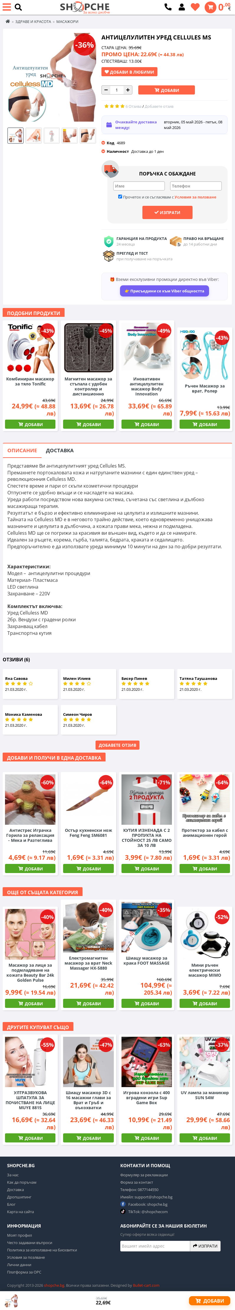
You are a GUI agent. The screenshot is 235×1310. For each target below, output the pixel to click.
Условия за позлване (26, 1257)
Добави (169, 90)
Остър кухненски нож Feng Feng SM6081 (88, 833)
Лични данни (19, 1264)
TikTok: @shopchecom (144, 1211)
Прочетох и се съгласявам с (167, 197)
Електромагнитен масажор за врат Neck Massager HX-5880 (88, 963)
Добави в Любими (129, 72)
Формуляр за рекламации (144, 1174)
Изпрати (167, 212)
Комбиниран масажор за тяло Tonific (30, 381)
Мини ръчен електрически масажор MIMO (204, 970)
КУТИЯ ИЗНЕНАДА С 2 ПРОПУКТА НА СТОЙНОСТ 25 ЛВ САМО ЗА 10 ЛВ (147, 838)
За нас (13, 1174)
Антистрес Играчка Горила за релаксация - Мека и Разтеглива (30, 835)
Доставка (60, 450)
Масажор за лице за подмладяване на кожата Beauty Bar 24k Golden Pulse (30, 973)
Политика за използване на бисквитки (42, 1250)
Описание (22, 450)
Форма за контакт (136, 1182)
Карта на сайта (20, 1211)
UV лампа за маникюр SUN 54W (205, 1095)
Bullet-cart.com (146, 1285)
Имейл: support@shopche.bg (146, 1197)
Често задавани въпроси (29, 1242)
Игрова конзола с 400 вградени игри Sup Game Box (146, 1097)
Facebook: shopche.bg (143, 1204)
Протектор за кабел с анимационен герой (205, 833)
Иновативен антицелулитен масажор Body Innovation (146, 386)
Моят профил (19, 1235)
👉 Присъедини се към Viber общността (164, 291)
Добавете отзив (117, 745)
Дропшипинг (19, 1197)
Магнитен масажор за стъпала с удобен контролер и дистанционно (88, 386)
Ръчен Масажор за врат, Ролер (205, 388)
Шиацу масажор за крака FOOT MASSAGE (147, 960)
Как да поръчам (22, 1182)
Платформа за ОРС (24, 1272)
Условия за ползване (195, 197)
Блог (11, 1204)
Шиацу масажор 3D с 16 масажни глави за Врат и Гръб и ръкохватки (88, 1100)
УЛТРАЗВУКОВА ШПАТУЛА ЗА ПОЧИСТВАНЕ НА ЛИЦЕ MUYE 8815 (30, 1100)
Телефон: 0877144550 (139, 1189)
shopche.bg (54, 1285)
